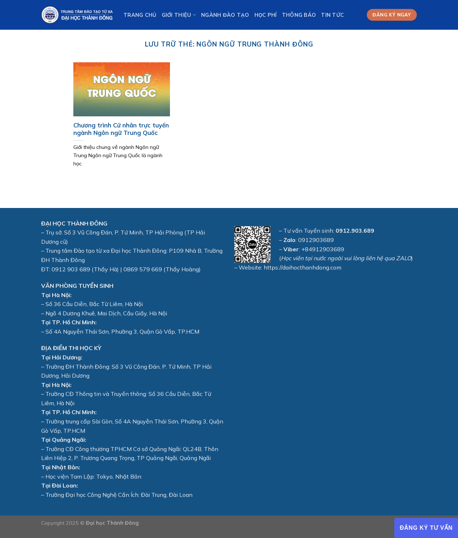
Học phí (265, 15)
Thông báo (299, 15)
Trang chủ (140, 15)
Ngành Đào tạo (225, 15)
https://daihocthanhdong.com (302, 267)
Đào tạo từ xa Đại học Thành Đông (120, 250)
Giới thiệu (179, 14)
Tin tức (332, 15)
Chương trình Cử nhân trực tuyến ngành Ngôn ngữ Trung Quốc (121, 129)
